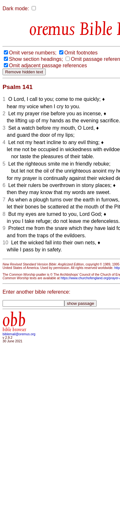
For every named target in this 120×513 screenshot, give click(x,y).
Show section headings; (36, 59)
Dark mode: (16, 8)
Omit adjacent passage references (48, 65)
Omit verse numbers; (32, 52)
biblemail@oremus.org (19, 334)
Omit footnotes (81, 52)
